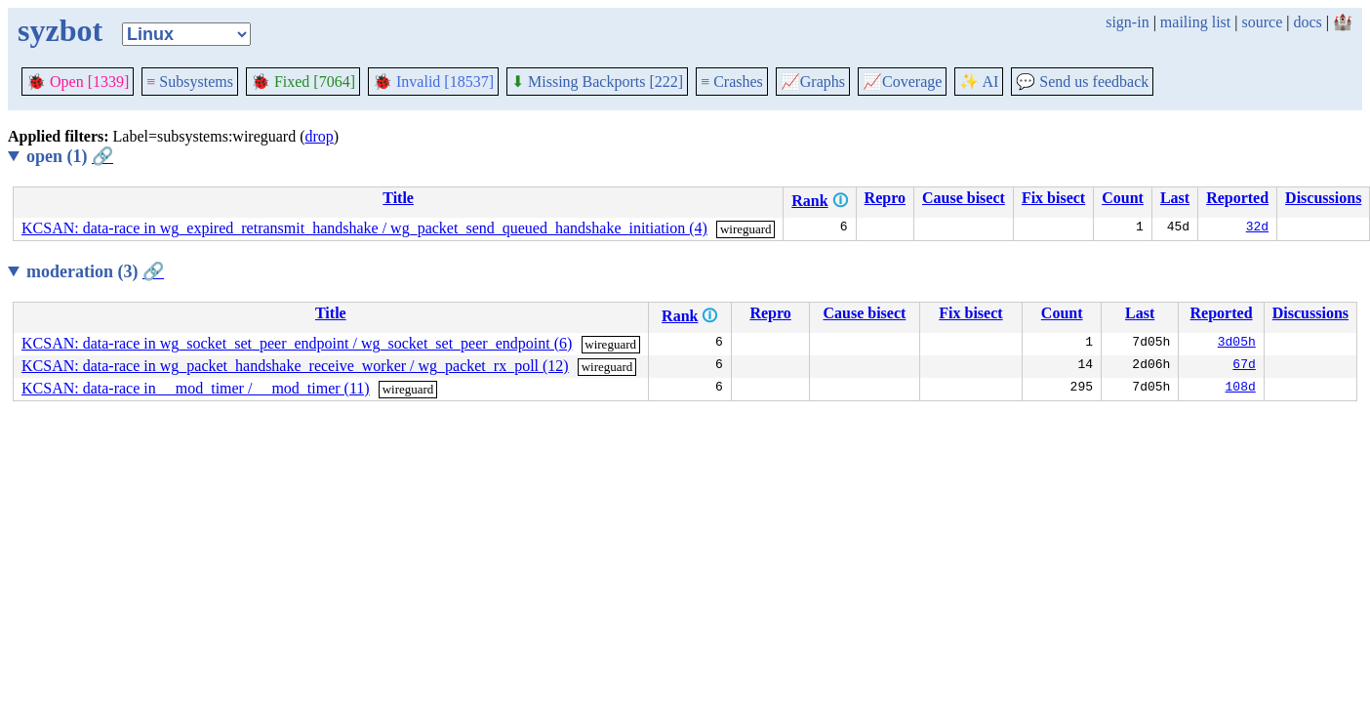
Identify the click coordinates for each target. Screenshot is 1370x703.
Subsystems (189, 81)
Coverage (902, 81)
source (1262, 22)
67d (1243, 366)
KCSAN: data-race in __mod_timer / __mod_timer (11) (195, 388)
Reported (1237, 197)
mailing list (1195, 22)
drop (319, 136)
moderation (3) (95, 271)
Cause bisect (963, 197)
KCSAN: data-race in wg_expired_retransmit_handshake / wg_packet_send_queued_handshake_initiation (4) (364, 228)
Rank (809, 200)
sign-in (1127, 22)
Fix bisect (1053, 197)
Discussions (1323, 197)
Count (1123, 197)
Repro (885, 197)
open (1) (69, 156)
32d (1257, 228)
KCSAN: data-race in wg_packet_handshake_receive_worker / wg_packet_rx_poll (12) (295, 365)
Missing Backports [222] (597, 81)
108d (1241, 388)
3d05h (1237, 343)
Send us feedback (1082, 81)
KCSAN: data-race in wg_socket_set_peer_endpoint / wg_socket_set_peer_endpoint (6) (296, 343)
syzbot (60, 30)
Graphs (813, 81)
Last (1174, 197)
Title (398, 197)
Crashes (732, 81)
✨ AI (978, 81)
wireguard (746, 229)
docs (1307, 22)
